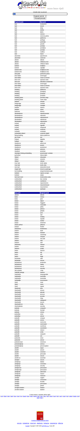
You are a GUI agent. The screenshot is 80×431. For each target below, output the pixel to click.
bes (15, 396)
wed (38, 398)
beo (41, 398)
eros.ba (19, 423)
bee (28, 396)
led (67, 396)
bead (24, 396)
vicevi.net (33, 423)
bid (48, 396)
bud (54, 396)
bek (8, 396)
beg (31, 396)
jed (78, 396)
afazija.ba (40, 423)
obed (70, 396)
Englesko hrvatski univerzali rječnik (39, 420)
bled (5, 396)
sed (61, 396)
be (21, 396)
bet (38, 396)
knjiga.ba (46, 423)
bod (18, 396)
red (2, 396)
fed (58, 396)
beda (74, 396)
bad (12, 396)
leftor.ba (60, 423)
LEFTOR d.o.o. (45, 426)
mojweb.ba (26, 423)
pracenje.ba (53, 423)
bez (45, 396)
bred (51, 396)
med (64, 396)
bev (41, 396)
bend (35, 396)
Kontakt (27, 426)
